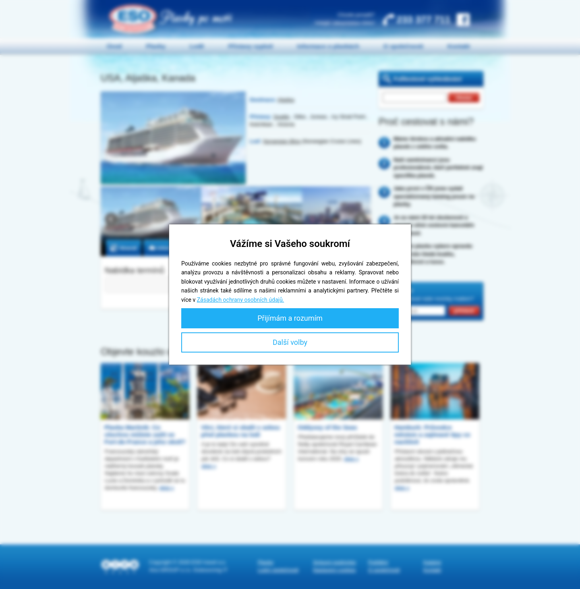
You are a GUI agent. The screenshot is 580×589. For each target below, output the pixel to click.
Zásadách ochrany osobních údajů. (240, 300)
